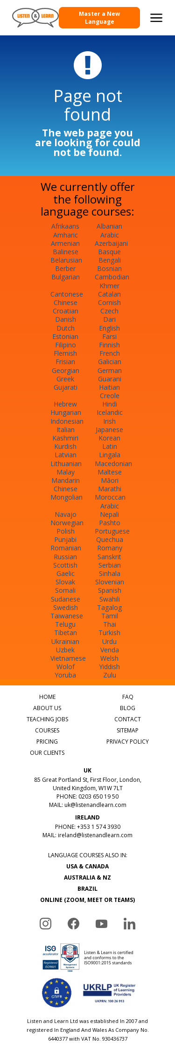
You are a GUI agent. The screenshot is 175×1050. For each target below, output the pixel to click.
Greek (65, 378)
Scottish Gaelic (65, 569)
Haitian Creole (109, 391)
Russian (65, 556)
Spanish (109, 590)
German (110, 370)
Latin (109, 446)
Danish (65, 319)
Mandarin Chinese (65, 484)
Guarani (109, 378)
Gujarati (65, 387)
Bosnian (109, 268)
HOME (47, 697)
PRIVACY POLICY (127, 741)
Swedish (65, 607)
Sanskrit (109, 556)
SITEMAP (128, 730)
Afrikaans (65, 226)
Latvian (66, 454)
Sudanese (65, 599)
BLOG (127, 708)
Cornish (109, 302)
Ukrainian (65, 641)
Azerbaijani (111, 243)
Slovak (65, 581)
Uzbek (65, 649)
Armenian (65, 243)
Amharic (65, 234)
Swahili (109, 599)
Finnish (109, 344)
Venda (109, 649)
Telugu (65, 624)
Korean (109, 438)
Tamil (109, 615)
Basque (109, 251)
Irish (109, 421)
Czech (109, 310)
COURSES (47, 730)
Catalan (109, 294)
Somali (65, 590)
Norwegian (67, 522)
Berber (65, 268)
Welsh (109, 658)
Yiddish (109, 666)
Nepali (109, 514)
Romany (109, 547)
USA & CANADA (87, 866)
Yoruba (65, 675)
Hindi (109, 404)
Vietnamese (68, 658)
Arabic (109, 234)
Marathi (109, 488)
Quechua (109, 539)
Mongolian (66, 497)
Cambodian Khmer (112, 281)
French (109, 353)
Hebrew (65, 404)
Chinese (65, 302)
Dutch (65, 328)
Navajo (66, 514)
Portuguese (112, 531)
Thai (109, 624)
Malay (65, 471)
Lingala (109, 454)
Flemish (65, 353)
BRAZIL (87, 889)
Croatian (65, 310)
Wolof (65, 666)
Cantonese (66, 294)
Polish (65, 531)
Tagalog (109, 607)
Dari (109, 319)
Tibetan (65, 632)
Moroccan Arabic (110, 501)
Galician (109, 361)
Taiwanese (66, 615)
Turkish (109, 632)
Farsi (109, 336)
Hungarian (65, 412)
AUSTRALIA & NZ (87, 877)
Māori (110, 480)
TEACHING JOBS (47, 719)
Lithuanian (66, 463)
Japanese (109, 429)
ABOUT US (47, 708)
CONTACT (127, 719)
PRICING (47, 741)
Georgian (65, 370)
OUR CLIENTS (47, 753)
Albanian (109, 226)
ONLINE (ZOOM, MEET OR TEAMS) (87, 900)
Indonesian (67, 421)
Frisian (65, 361)
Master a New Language (99, 18)
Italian (65, 429)
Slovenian (109, 581)
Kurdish (65, 446)
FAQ (127, 697)
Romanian (65, 547)
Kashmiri (65, 438)
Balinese (65, 251)
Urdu (109, 641)
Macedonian (113, 463)
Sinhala (109, 573)
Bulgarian (65, 276)
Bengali (109, 260)
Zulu (109, 675)
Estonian (65, 336)
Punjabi (65, 539)
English (109, 328)
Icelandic (110, 412)
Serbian (109, 565)
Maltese (110, 471)
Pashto (109, 522)
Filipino (65, 344)
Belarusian (66, 260)
